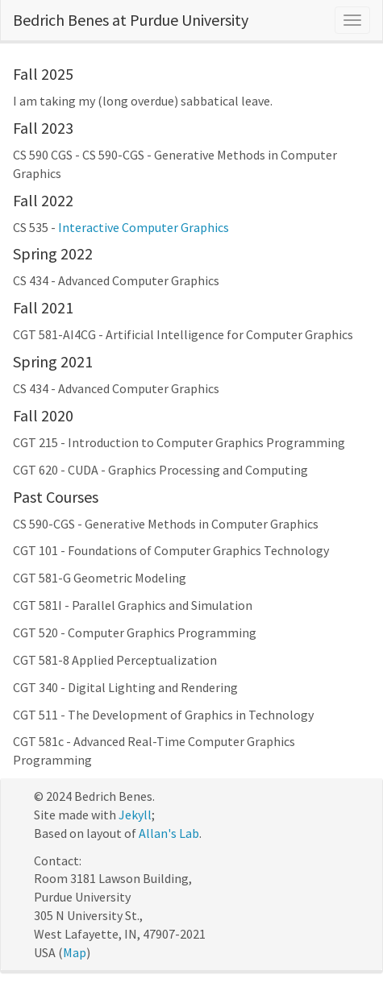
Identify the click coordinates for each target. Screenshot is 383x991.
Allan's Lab (169, 833)
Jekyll (135, 814)
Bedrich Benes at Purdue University (130, 20)
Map (74, 952)
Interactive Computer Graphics (143, 227)
